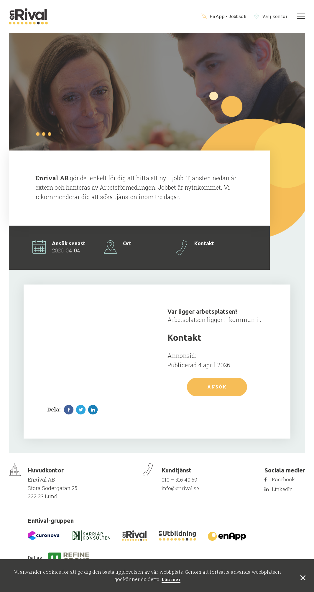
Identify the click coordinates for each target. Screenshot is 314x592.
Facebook (287, 482)
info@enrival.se (180, 490)
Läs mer (171, 579)
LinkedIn (286, 492)
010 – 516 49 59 (179, 482)
